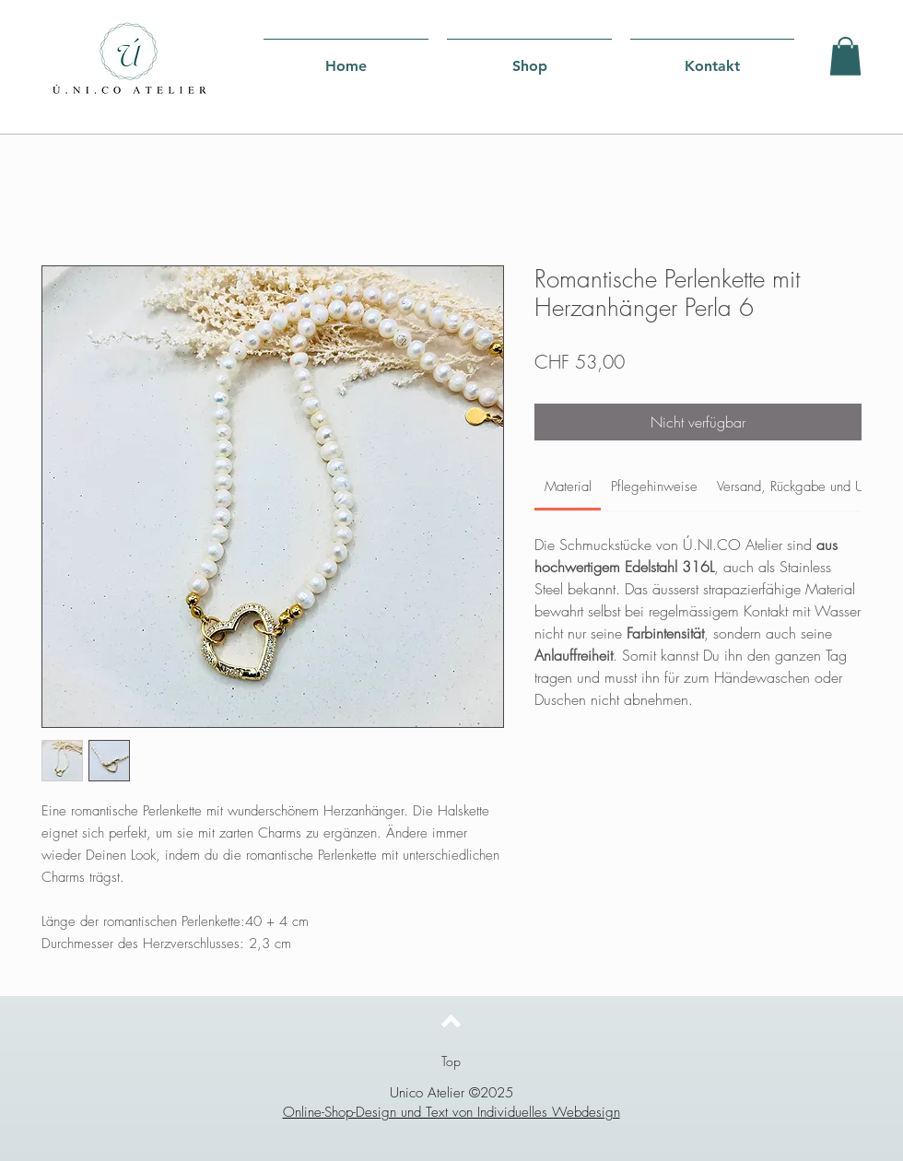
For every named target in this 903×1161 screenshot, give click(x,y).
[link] (568, 486)
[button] (845, 56)
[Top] (451, 1061)
